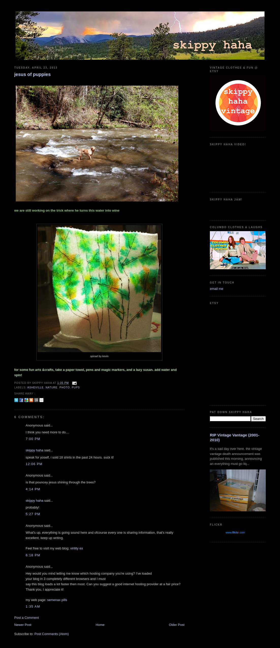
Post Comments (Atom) (52, 634)
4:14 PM (33, 489)
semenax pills (57, 600)
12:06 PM (34, 464)
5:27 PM (33, 514)
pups (76, 387)
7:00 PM (33, 439)
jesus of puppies (32, 74)
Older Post (176, 625)
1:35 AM (33, 606)
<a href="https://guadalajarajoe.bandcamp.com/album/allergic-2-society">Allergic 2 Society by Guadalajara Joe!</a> (238, 208)
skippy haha (34, 450)
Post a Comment (26, 618)
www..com (235, 532)
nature (51, 387)
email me (216, 289)
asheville (35, 387)
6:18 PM (33, 555)
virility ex (76, 548)
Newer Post (22, 625)
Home (100, 625)
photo (64, 387)
